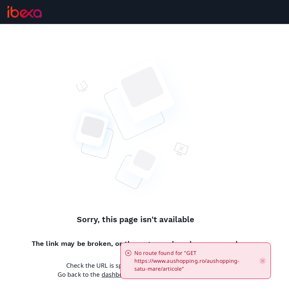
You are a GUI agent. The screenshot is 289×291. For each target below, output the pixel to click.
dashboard (117, 274)
